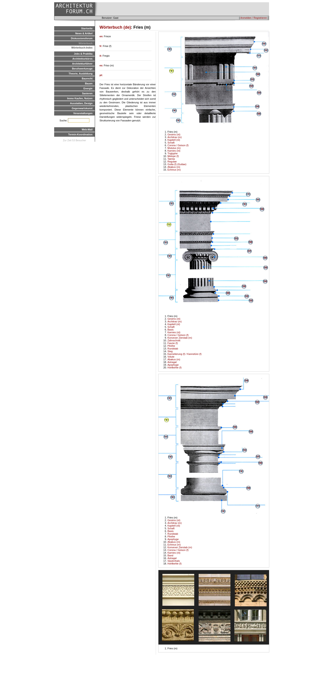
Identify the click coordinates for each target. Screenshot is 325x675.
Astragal (171, 362)
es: (102, 65)
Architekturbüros (82, 58)
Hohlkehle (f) (174, 367)
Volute (170, 356)
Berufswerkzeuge (82, 68)
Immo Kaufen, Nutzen (80, 98)
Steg (170, 351)
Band (170, 555)
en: (102, 36)
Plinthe (171, 345)
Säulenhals (173, 560)
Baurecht (87, 78)
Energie (88, 88)
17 (249, 251)
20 (228, 293)
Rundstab (172, 348)
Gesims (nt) (173, 134)
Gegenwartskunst (82, 108)
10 (258, 74)
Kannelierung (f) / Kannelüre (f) (184, 354)
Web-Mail (87, 129)
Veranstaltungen (83, 113)
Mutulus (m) (174, 148)
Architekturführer (82, 63)
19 (244, 286)
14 (257, 106)
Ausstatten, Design (81, 103)
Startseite (87, 28)
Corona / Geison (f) (178, 145)
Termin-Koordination (80, 134)
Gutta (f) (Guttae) (176, 164)
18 (250, 242)
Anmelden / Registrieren (253, 17)
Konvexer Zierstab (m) (179, 337)
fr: (101, 46)
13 (259, 93)
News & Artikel (84, 33)
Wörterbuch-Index (82, 47)
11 (252, 79)
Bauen (89, 83)
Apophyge (173, 364)
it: (101, 55)
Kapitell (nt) (173, 140)
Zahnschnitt (173, 340)
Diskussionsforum (82, 38)
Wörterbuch (86, 43)
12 (251, 86)
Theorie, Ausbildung (81, 73)
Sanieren (87, 93)
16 (265, 258)
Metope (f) (173, 156)
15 (259, 114)
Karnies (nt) (173, 150)
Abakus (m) (173, 167)
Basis (170, 329)
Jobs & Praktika (83, 53)
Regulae (172, 161)
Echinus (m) (174, 169)
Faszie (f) (172, 343)
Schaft (170, 142)
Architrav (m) (174, 137)
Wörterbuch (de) (115, 27)
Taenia (171, 158)
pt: (101, 75)
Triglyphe (172, 153)
